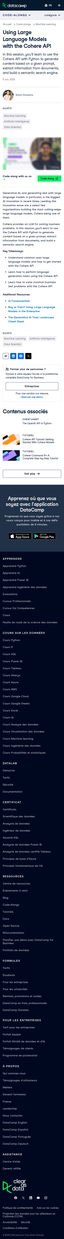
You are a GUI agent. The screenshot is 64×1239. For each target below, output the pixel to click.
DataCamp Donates (16, 1010)
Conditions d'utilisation (15, 1228)
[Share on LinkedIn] (13, 356)
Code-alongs (23, 24)
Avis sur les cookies (48, 1208)
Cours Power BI (12, 661)
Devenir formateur (14, 1094)
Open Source (11, 925)
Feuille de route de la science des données (30, 622)
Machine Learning (46, 24)
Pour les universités (15, 989)
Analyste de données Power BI (22, 844)
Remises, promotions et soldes (22, 996)
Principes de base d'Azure (19, 858)
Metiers (7, 1087)
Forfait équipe (12, 1034)
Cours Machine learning (18, 738)
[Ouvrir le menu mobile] (59, 5)
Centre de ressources (16, 883)
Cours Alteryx (11, 675)
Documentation (12, 791)
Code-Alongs (11, 904)
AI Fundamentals (19, 301)
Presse (7, 1101)
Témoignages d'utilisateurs (20, 1080)
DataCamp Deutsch (16, 1143)
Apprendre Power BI (16, 580)
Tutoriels (8, 911)
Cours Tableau (12, 668)
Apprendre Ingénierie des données (25, 587)
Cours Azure (10, 682)
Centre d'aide (11, 1161)
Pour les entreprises (15, 982)
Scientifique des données (19, 816)
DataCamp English (15, 1122)
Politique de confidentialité (18, 1208)
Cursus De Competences (19, 608)
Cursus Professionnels (17, 601)
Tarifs (6, 777)
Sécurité (8, 784)
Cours (6, 615)
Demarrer (9, 770)
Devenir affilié (12, 1168)
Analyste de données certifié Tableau (27, 851)
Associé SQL (11, 837)
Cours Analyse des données (20, 724)
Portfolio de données (16, 950)
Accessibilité (10, 1222)
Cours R (8, 647)
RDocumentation (13, 932)
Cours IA (8, 717)
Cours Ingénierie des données (22, 745)
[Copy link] (6, 356)
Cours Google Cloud (16, 696)
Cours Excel (10, 710)
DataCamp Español (15, 1129)
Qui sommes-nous (14, 1073)
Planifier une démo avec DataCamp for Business (28, 941)
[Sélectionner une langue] (48, 5)
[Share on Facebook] (21, 356)
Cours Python (11, 640)
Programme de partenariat (20, 1055)
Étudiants (9, 975)
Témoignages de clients (18, 1048)
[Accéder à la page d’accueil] (15, 5)
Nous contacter (13, 1115)
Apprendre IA (11, 573)
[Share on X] (28, 356)
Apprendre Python (14, 566)
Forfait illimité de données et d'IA (24, 1041)
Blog (5, 897)
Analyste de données (16, 823)
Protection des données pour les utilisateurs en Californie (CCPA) (29, 1215)
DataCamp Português (17, 1136)
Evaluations (10, 594)
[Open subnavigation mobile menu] (17, 15)
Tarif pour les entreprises (19, 1027)
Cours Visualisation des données (23, 731)
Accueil (7, 24)
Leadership (10, 1108)
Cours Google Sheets (16, 703)
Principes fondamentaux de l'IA (23, 865)
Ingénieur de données (16, 830)
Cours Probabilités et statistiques (24, 752)
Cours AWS (10, 689)
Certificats (9, 809)
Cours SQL (9, 654)
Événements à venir (15, 890)
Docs (6, 918)
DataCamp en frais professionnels (25, 1003)
